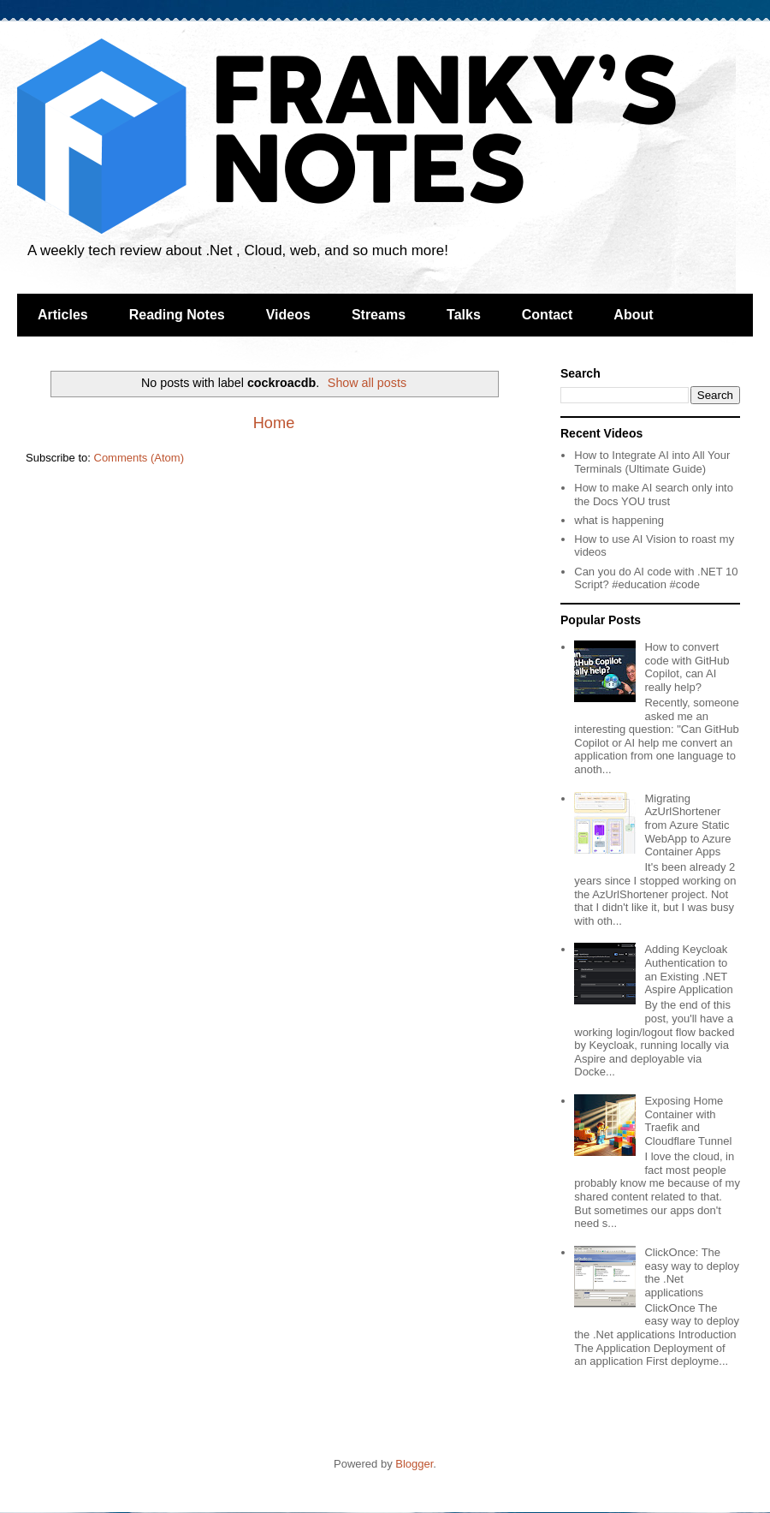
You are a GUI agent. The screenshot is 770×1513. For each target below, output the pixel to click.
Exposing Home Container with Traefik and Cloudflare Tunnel (688, 1120)
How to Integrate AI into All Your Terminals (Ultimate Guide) (652, 462)
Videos (288, 314)
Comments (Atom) (139, 457)
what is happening (619, 520)
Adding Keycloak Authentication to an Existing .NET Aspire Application (688, 969)
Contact (547, 314)
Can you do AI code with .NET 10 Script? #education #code (655, 578)
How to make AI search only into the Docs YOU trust (653, 494)
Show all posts (367, 383)
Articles (63, 314)
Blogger (414, 1463)
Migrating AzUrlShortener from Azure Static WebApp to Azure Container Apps (687, 825)
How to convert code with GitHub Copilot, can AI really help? (686, 667)
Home (274, 423)
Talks (464, 314)
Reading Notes (177, 314)
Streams (379, 314)
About (633, 314)
